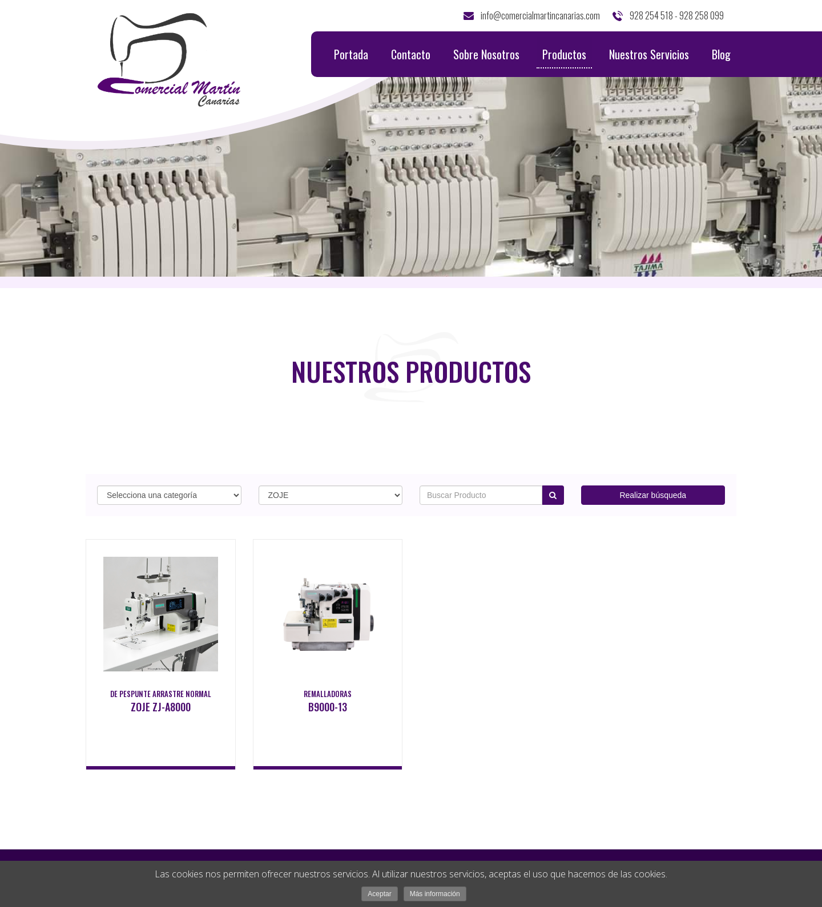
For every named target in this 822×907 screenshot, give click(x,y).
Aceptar (379, 894)
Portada (351, 54)
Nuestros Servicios (649, 54)
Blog (721, 54)
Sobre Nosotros (486, 54)
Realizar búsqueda (652, 495)
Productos (564, 57)
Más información (435, 894)
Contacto (410, 54)
